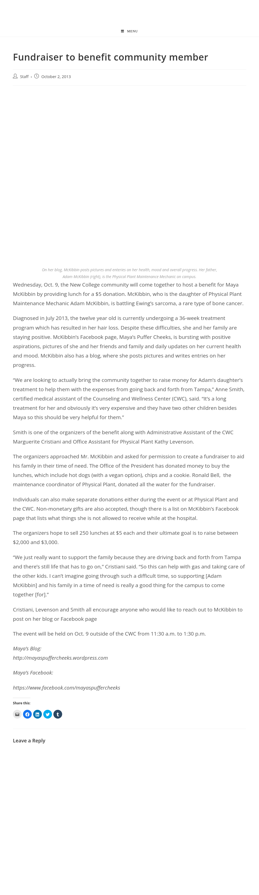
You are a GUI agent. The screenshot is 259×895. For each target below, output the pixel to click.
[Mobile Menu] (129, 31)
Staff (24, 76)
